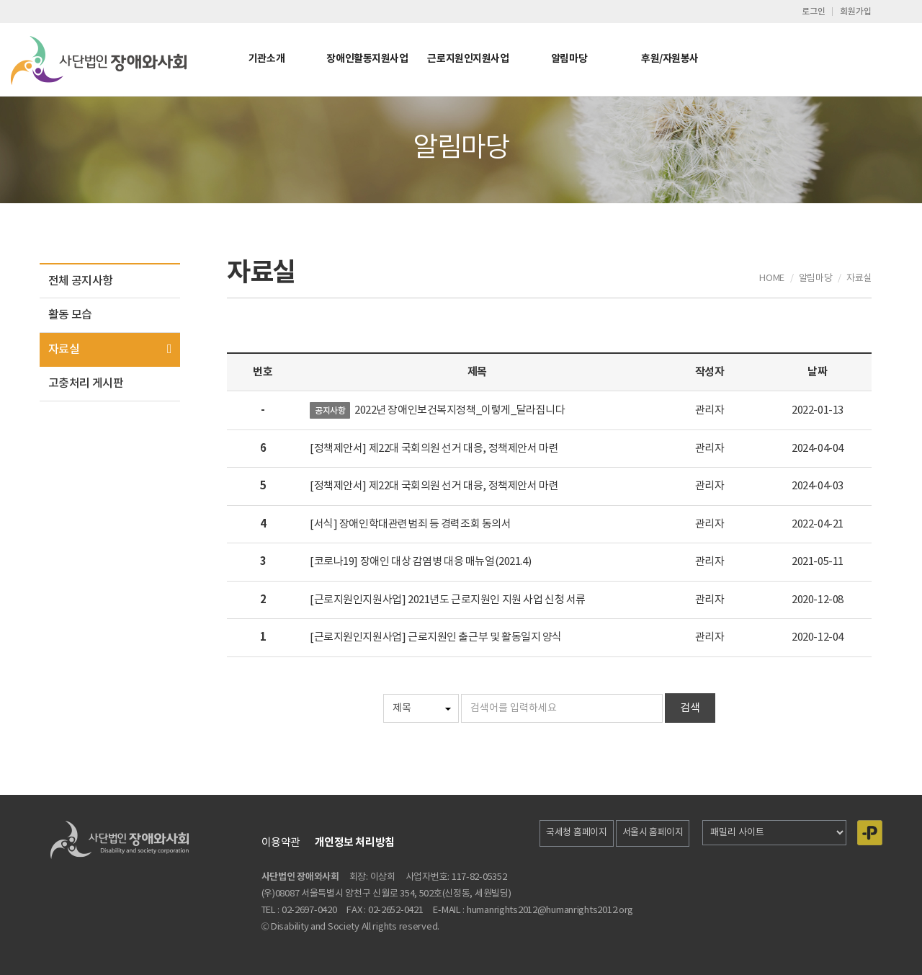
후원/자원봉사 (670, 59)
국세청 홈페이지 (576, 832)
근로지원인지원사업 (468, 59)
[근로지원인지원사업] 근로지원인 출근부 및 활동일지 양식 (436, 637)
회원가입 (856, 11)
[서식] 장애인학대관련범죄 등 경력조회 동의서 (410, 524)
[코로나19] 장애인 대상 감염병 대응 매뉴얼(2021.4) (420, 562)
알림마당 (569, 59)
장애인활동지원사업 (367, 59)
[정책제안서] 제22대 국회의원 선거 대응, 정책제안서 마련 (434, 448)
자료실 (63, 349)
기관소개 (267, 59)
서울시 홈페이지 (653, 832)
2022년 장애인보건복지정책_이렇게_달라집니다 (459, 410)
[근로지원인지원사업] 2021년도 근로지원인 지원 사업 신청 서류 (448, 600)
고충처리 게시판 (85, 383)
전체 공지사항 (80, 281)
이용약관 (280, 843)
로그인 (813, 11)
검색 (690, 708)
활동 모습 (70, 314)
